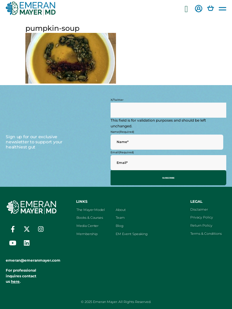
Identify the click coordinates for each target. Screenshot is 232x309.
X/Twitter (117, 99)
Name (122, 131)
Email (122, 152)
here (15, 280)
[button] (186, 9)
